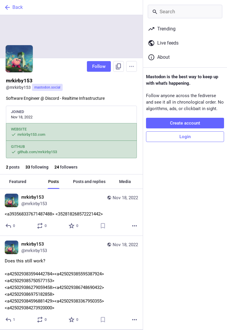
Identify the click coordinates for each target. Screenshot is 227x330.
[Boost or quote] (42, 225)
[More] (134, 225)
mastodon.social (47, 87)
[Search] (185, 11)
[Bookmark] (102, 225)
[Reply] (10, 225)
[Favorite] (74, 225)
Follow (99, 66)
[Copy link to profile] (118, 66)
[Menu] (131, 66)
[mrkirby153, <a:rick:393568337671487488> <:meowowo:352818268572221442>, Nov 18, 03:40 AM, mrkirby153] (71, 212)
